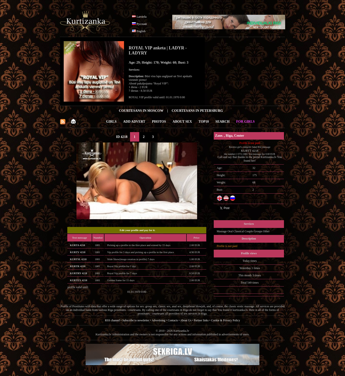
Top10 (204, 121)
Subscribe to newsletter (135, 320)
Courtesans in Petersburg (197, 111)
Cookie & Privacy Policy (225, 320)
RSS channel (112, 320)
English (141, 31)
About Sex (182, 121)
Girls (111, 121)
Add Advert (134, 121)
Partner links (201, 320)
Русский (142, 24)
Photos (159, 121)
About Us (185, 320)
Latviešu (141, 16)
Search (222, 121)
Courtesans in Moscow (141, 111)
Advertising (158, 320)
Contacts (173, 320)
